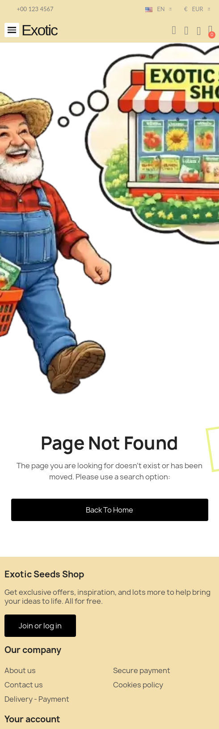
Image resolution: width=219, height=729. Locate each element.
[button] (11, 30)
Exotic (39, 29)
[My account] (186, 31)
